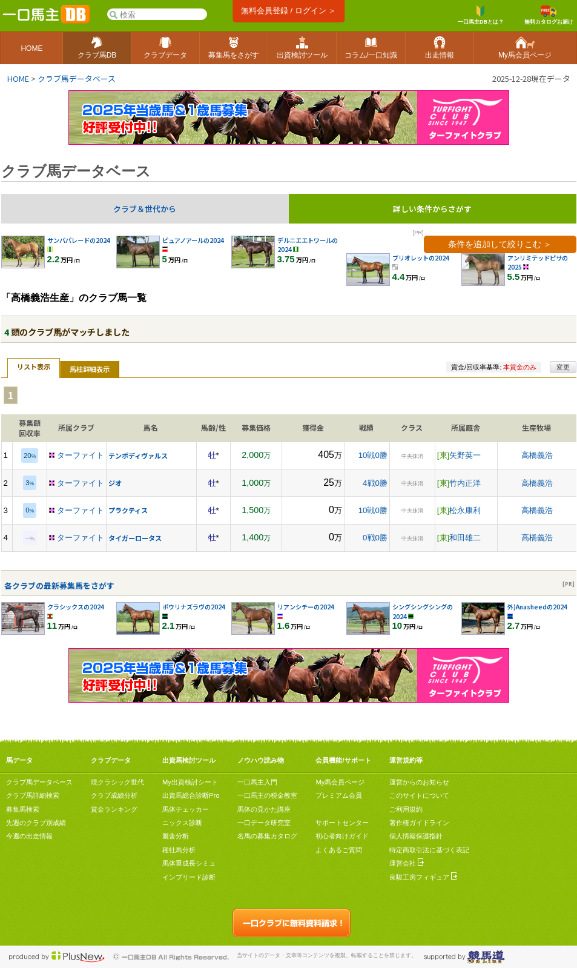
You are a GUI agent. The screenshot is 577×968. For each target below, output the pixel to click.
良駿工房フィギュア (423, 877)
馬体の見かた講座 (264, 809)
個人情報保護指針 (416, 836)
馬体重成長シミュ (189, 863)
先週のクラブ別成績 (36, 822)
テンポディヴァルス (138, 455)
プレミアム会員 (338, 795)
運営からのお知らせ (419, 782)
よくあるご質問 (338, 850)
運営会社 (406, 863)
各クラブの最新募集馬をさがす (59, 585)
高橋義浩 (537, 455)
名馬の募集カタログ (267, 836)
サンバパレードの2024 (78, 240)
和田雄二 (465, 537)
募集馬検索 (22, 809)
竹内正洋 (465, 483)
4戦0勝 (375, 483)
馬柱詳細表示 (90, 369)
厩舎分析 (175, 836)
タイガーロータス (135, 538)
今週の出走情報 (29, 836)
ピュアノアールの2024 (193, 240)
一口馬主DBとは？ (481, 15)
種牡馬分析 (179, 850)
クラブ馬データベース (77, 78)
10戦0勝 (372, 455)
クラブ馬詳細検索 (32, 795)
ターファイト (80, 455)
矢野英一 (465, 455)
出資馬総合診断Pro (190, 795)
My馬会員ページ (339, 782)
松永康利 (465, 510)
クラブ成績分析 (114, 795)
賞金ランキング (114, 809)
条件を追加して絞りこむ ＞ (500, 244)
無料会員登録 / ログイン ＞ (288, 10)
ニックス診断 (182, 822)
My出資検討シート (190, 782)
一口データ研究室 (264, 822)
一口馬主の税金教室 (267, 795)
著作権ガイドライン (419, 822)
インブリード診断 (189, 877)
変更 (563, 367)
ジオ (115, 483)
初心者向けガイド (342, 836)
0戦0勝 (375, 537)
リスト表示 (33, 366)
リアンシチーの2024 (305, 606)
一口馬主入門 (257, 782)
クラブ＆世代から (144, 208)
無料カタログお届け (548, 15)
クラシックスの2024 (75, 606)
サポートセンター (342, 822)
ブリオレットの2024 (420, 257)
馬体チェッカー (185, 809)
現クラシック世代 (117, 782)
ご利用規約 (406, 809)
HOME (18, 78)
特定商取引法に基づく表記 (429, 850)
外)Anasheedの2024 (537, 606)
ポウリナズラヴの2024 (193, 606)
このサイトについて (419, 795)
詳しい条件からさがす (432, 208)
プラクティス (128, 510)
